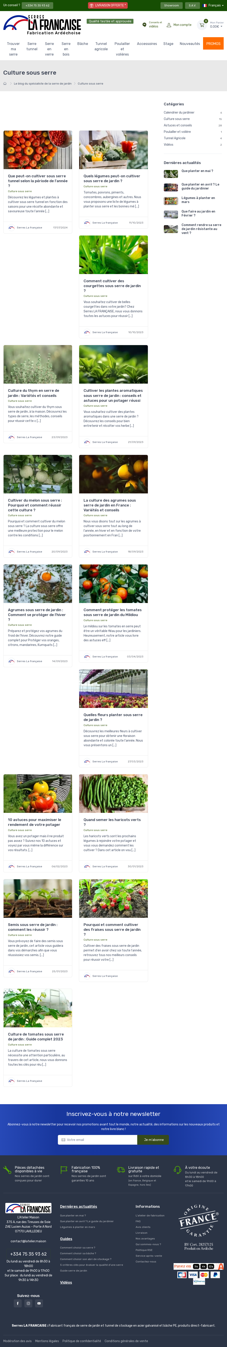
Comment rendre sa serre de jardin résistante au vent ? (201, 229)
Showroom (171, 5)
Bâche (82, 44)
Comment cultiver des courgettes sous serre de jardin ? (112, 286)
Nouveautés (190, 44)
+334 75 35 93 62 (37, 5)
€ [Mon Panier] (217, 25)
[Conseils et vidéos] (144, 25)
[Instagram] (28, 1303)
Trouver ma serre (13, 49)
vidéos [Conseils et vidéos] (155, 24)
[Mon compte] (169, 25)
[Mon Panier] (202, 25)
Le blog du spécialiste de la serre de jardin (43, 83)
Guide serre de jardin (73, 1270)
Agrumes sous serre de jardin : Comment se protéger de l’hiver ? (37, 615)
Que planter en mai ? (197, 171)
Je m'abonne (151, 1139)
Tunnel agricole (101, 46)
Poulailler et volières (122, 49)
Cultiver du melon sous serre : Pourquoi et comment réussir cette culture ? (35, 505)
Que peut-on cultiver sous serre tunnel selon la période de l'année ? (38, 181)
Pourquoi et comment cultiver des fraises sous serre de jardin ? (112, 929)
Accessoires (147, 44)
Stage (168, 44)
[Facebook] (18, 1303)
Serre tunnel (31, 46)
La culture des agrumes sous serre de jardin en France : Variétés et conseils (110, 505)
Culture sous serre (20, 191)
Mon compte (183, 25)
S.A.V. (192, 5)
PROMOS (213, 44)
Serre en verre (49, 49)
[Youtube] (39, 1303)
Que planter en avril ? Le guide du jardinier (200, 186)
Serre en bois (66, 49)
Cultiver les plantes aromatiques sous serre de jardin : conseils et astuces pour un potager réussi (113, 395)
